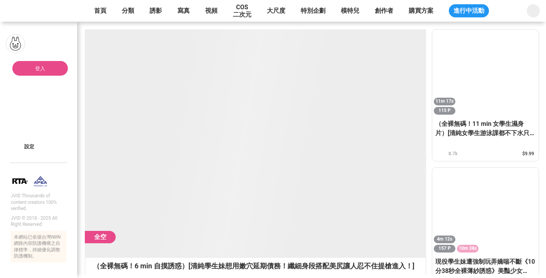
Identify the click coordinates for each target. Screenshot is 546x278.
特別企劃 (313, 10)
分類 (128, 10)
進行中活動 (468, 10)
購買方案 (421, 10)
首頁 (100, 10)
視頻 (211, 10)
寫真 (183, 10)
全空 (100, 237)
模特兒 (350, 10)
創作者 (384, 10)
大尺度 (276, 10)
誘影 (156, 10)
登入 (40, 68)
